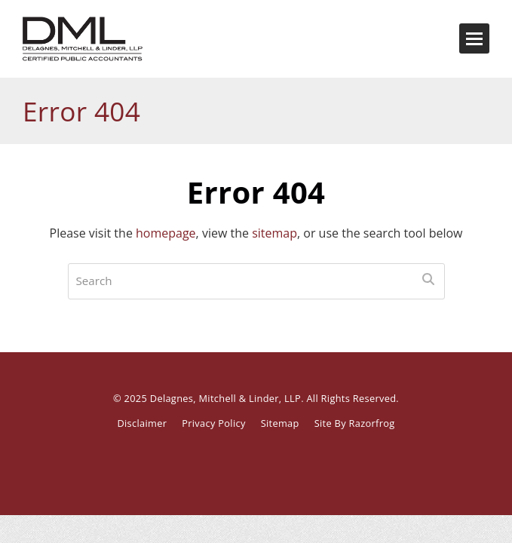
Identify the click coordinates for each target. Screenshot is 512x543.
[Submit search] (428, 279)
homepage (166, 233)
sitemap (274, 233)
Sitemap (280, 423)
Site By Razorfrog (354, 423)
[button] (474, 38)
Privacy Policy (213, 423)
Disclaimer (142, 423)
